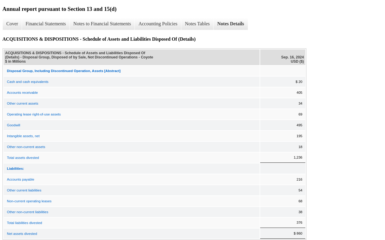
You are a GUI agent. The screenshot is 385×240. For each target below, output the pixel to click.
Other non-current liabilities (27, 212)
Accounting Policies (157, 23)
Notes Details (230, 23)
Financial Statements (46, 23)
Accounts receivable (22, 92)
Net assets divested (22, 233)
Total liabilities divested (24, 223)
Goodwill (13, 125)
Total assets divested (23, 157)
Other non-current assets (26, 147)
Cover (12, 23)
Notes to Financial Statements (102, 23)
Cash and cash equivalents (27, 82)
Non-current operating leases (29, 201)
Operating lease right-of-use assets (34, 114)
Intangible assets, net (23, 136)
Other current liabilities (24, 190)
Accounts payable (20, 179)
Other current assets (22, 103)
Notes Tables (197, 23)
